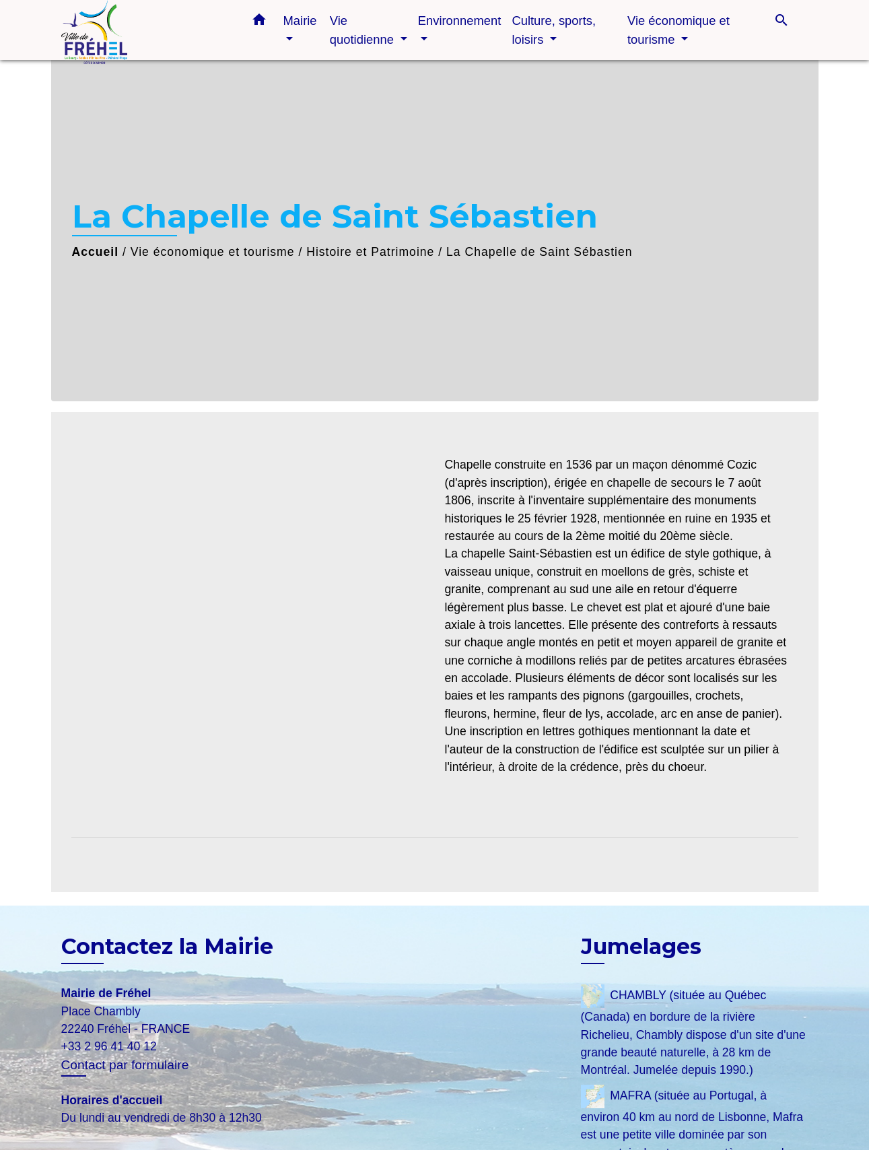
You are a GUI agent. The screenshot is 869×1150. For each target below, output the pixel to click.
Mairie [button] (300, 20)
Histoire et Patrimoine (370, 252)
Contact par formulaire (125, 1065)
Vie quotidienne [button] (363, 29)
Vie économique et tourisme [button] (678, 29)
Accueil (95, 252)
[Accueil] (145, 30)
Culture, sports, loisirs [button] (554, 29)
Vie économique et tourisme (213, 252)
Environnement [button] (459, 20)
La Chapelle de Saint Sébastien (539, 252)
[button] (259, 22)
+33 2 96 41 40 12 (109, 1046)
